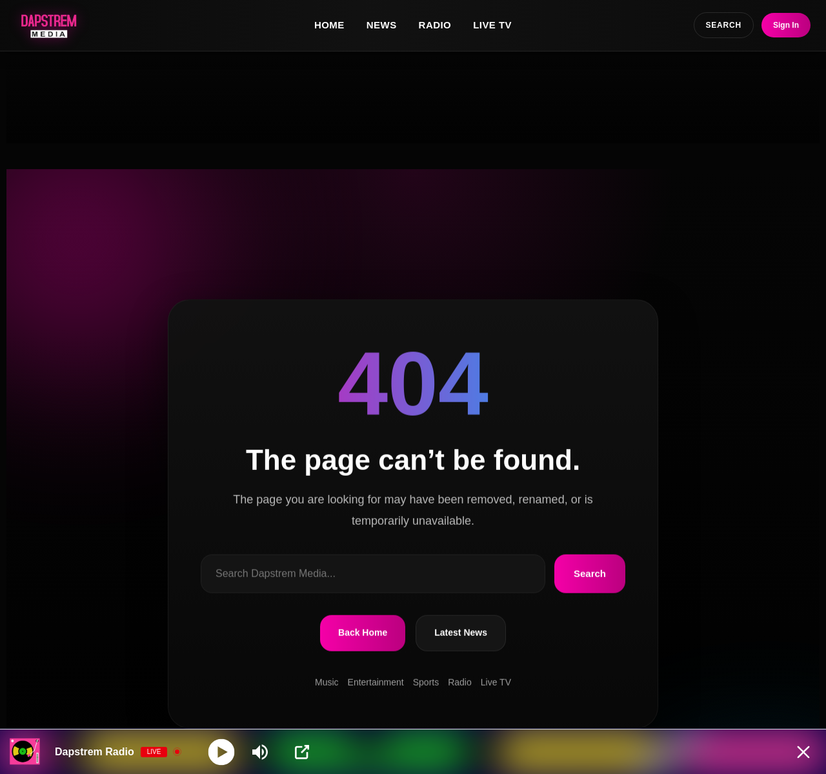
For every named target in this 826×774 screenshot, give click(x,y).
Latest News (460, 632)
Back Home (362, 632)
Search (590, 572)
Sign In (786, 25)
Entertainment (376, 682)
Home (329, 24)
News (382, 24)
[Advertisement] (413, 97)
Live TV (492, 24)
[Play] (221, 751)
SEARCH (723, 25)
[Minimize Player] (803, 752)
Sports (426, 682)
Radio (435, 24)
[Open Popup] (302, 752)
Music (327, 682)
